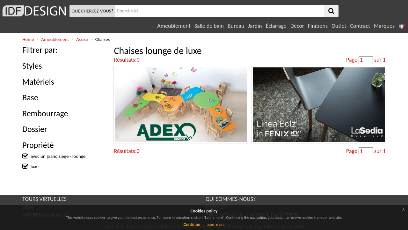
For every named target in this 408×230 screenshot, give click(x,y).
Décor (297, 25)
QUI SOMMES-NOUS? (231, 199)
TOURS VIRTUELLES (44, 199)
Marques (384, 25)
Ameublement (173, 25)
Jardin (255, 25)
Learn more (215, 224)
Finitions (318, 25)
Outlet (339, 25)
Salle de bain (209, 25)
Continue (192, 224)
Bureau (236, 25)
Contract (360, 25)
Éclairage (276, 25)
